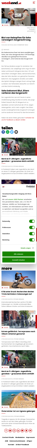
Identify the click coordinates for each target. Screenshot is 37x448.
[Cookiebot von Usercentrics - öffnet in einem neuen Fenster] (26, 187)
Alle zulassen (18, 254)
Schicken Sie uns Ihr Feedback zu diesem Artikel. (17, 119)
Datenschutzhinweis (17, 441)
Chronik (6, 25)
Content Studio (8, 437)
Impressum (30, 437)
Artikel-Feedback (22, 445)
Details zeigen (26, 248)
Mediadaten (20, 437)
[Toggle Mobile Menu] (34, 2)
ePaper (29, 441)
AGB (6, 441)
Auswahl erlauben (18, 260)
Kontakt (11, 445)
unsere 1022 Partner (15, 199)
